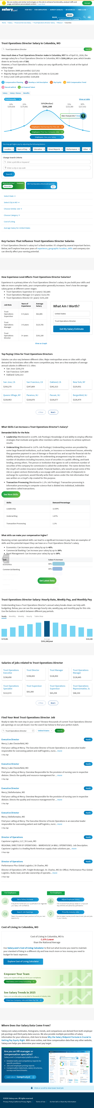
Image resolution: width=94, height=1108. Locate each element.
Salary (10, 23)
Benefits (26, 93)
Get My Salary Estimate (72, 328)
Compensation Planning (69, 19)
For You (29, 10)
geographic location (57, 248)
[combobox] (47, 49)
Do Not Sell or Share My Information (63, 1102)
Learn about (20, 1077)
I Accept (87, 3)
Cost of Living (9, 221)
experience (42, 248)
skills (70, 248)
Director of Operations (12, 837)
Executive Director (10, 739)
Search (88, 49)
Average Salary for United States (17, 228)
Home (4, 23)
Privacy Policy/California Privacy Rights (17, 1102)
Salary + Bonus (15, 93)
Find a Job (83, 10)
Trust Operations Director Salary (44, 23)
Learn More (41, 4)
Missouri (60, 23)
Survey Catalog (57, 10)
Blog (54, 17)
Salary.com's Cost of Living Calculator (25, 947)
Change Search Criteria (12, 157)
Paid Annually (13, 99)
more (59, 750)
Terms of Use (40, 1102)
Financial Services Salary (23, 23)
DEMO (69, 15)
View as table (84, 99)
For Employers (41, 10)
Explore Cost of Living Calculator (23, 961)
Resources (71, 10)
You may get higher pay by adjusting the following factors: (24, 144)
